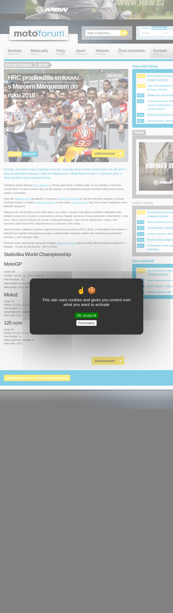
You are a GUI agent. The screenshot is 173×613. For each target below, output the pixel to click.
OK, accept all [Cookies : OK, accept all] (86, 315)
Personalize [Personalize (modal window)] (86, 323)
